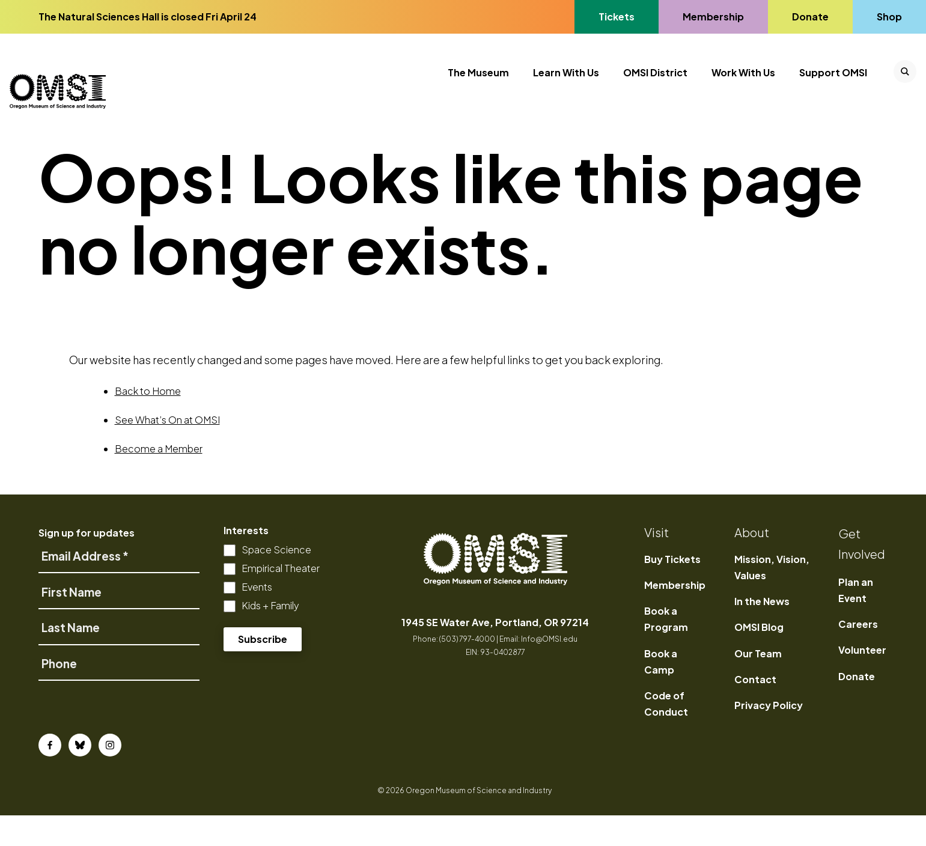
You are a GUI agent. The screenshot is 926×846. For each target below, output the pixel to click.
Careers (858, 654)
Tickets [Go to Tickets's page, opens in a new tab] (616, 16)
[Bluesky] (80, 775)
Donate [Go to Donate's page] (810, 16)
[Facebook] (49, 775)
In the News (762, 631)
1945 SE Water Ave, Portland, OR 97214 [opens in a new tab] (495, 653)
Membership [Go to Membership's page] (713, 16)
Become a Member (159, 479)
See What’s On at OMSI (167, 450)
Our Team (758, 684)
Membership (674, 615)
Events (257, 617)
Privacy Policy (768, 735)
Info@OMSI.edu (549, 669)
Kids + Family (270, 636)
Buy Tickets (672, 589)
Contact (755, 710)
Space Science (276, 580)
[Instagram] (110, 775)
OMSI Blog (759, 657)
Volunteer (862, 680)
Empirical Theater (281, 598)
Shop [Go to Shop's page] (890, 16)
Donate (856, 707)
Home (54, 149)
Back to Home (148, 421)
